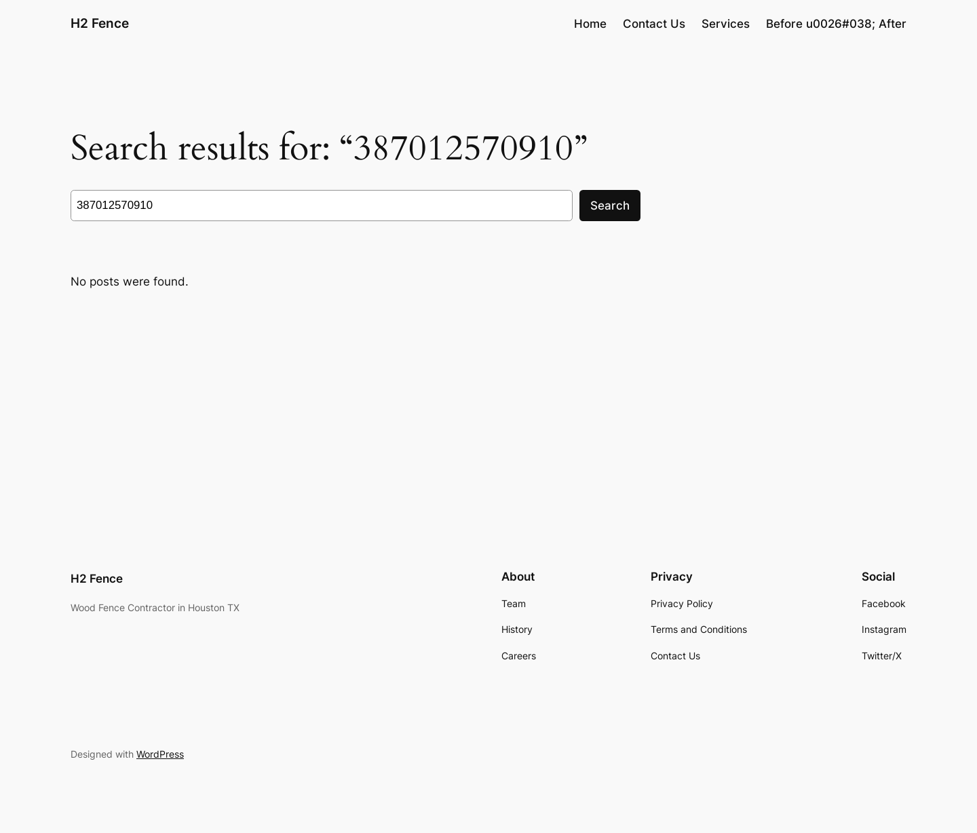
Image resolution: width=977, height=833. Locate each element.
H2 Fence (100, 23)
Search (610, 205)
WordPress (160, 754)
